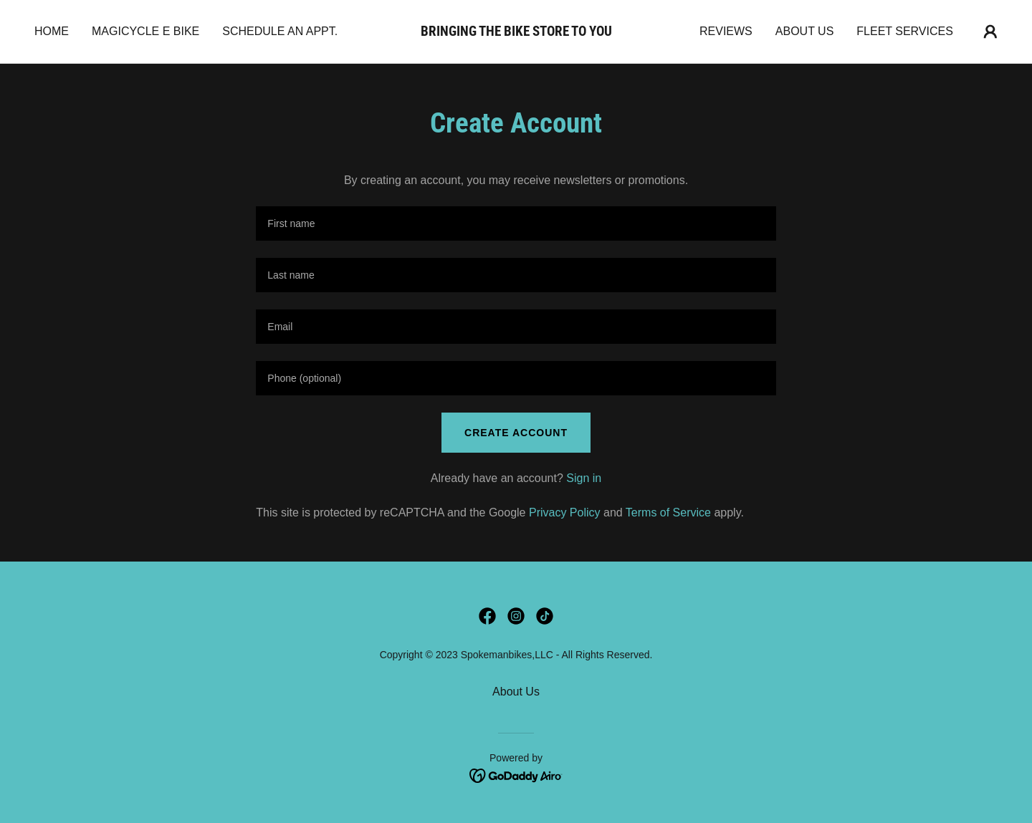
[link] (516, 32)
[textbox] (515, 223)
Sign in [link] (583, 478)
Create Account (516, 432)
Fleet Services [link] (904, 31)
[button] (990, 31)
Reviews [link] (725, 31)
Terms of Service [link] (668, 512)
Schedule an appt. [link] (280, 31)
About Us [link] (804, 31)
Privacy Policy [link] (565, 512)
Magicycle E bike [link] (145, 31)
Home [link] (51, 31)
